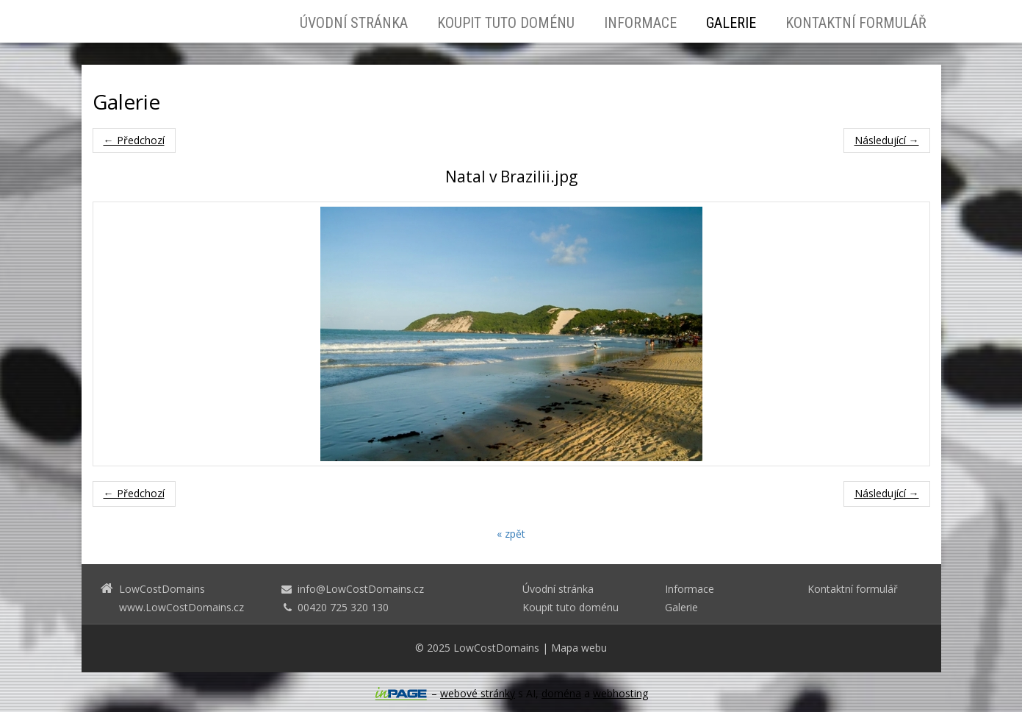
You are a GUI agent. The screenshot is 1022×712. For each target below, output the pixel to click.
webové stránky (477, 693)
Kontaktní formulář (855, 23)
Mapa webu (579, 648)
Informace (640, 23)
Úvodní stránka (354, 23)
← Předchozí (134, 140)
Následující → (886, 140)
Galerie (731, 23)
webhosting (620, 693)
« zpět (511, 534)
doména (561, 693)
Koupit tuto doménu (506, 23)
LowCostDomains (496, 648)
